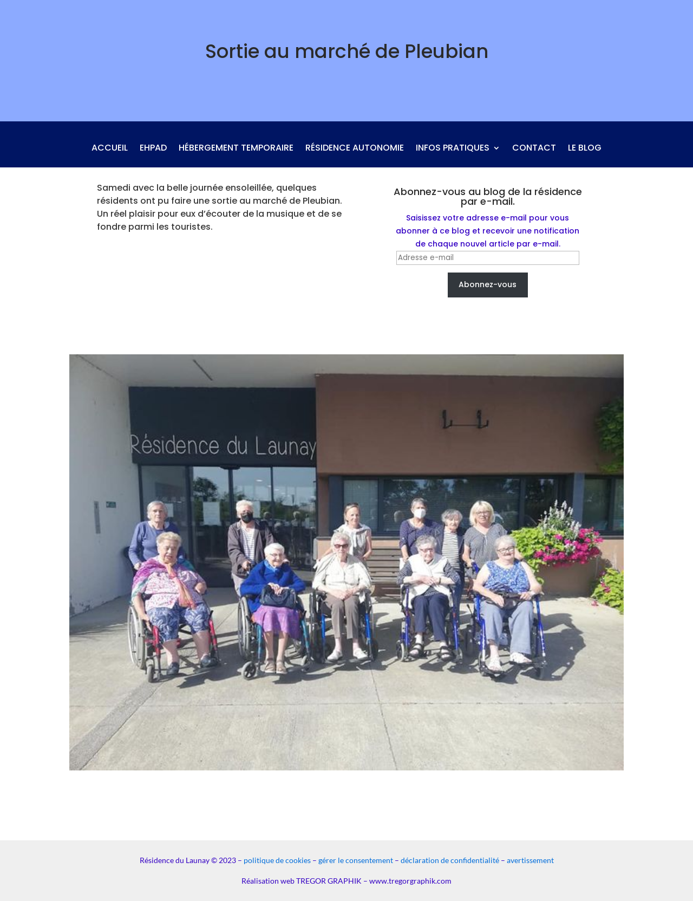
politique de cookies (277, 860)
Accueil (109, 149)
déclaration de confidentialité (450, 860)
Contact (534, 149)
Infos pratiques (452, 149)
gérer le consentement (355, 860)
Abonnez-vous (488, 284)
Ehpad (153, 149)
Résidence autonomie (354, 149)
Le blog (585, 149)
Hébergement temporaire (236, 149)
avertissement (530, 860)
